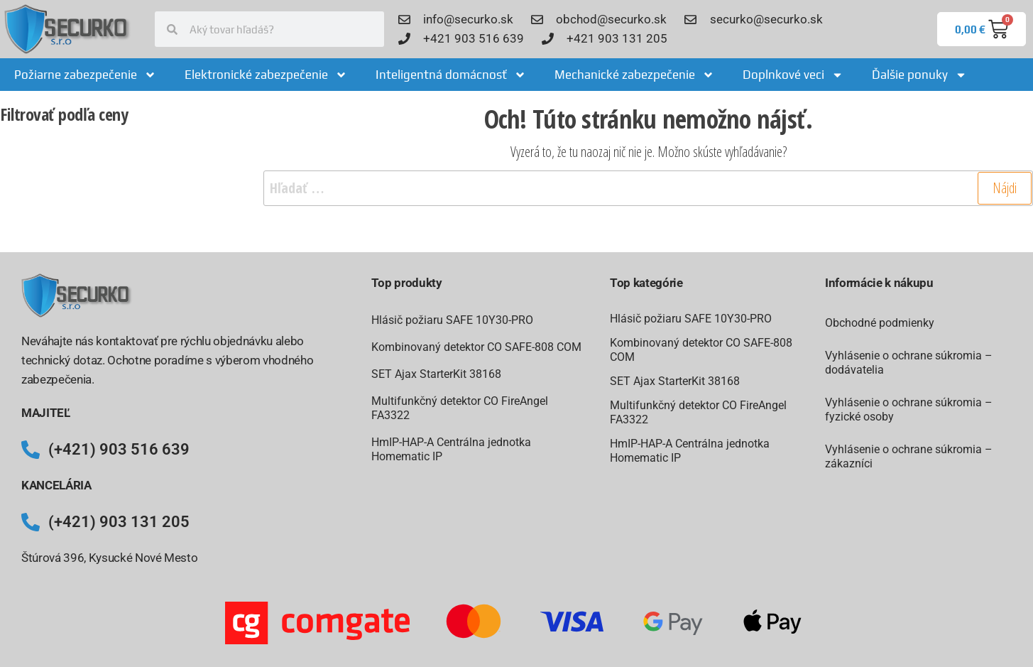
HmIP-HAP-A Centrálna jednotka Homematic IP (451, 449)
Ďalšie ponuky (919, 75)
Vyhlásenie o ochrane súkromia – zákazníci (909, 456)
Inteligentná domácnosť (451, 75)
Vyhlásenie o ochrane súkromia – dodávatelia (909, 362)
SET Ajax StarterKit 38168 (436, 374)
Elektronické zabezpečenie (266, 75)
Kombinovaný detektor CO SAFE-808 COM (476, 347)
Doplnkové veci (793, 75)
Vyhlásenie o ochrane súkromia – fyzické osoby (909, 409)
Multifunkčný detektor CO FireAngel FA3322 (459, 408)
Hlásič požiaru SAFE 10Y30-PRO (452, 320)
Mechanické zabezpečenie (634, 75)
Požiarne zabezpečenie (85, 75)
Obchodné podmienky (879, 323)
